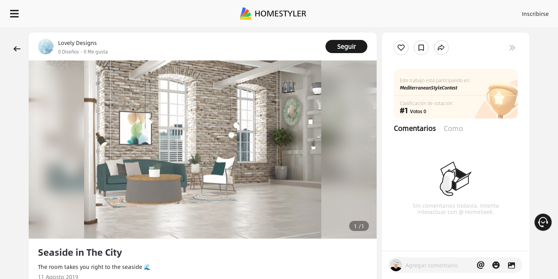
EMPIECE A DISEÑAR (516, 11)
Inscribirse (437, 11)
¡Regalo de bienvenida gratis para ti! (376, 32)
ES (465, 11)
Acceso (407, 11)
